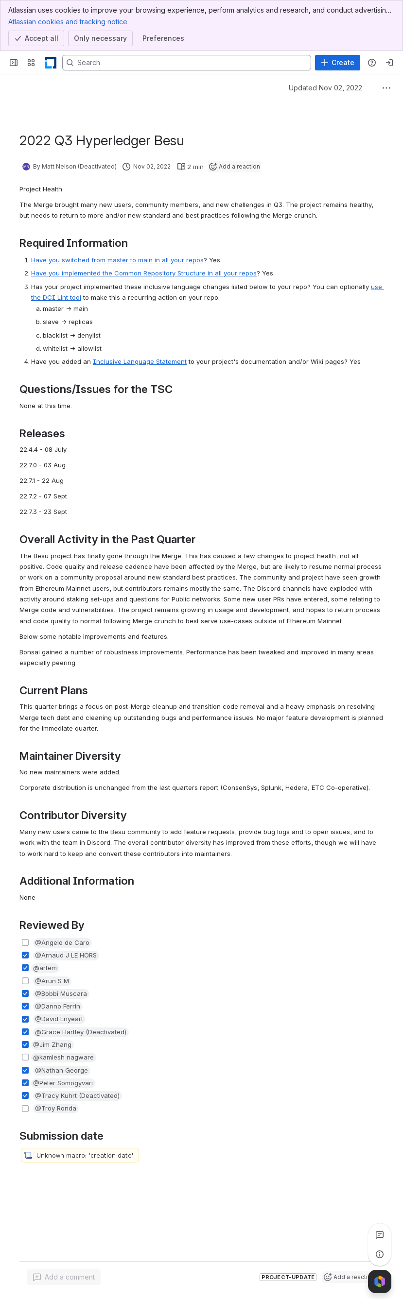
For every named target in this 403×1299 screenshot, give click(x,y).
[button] (62, 943)
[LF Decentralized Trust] (50, 62)
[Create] (337, 62)
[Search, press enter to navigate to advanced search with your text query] (186, 62)
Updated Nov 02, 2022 (325, 88)
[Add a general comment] (64, 1277)
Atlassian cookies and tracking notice (67, 21)
